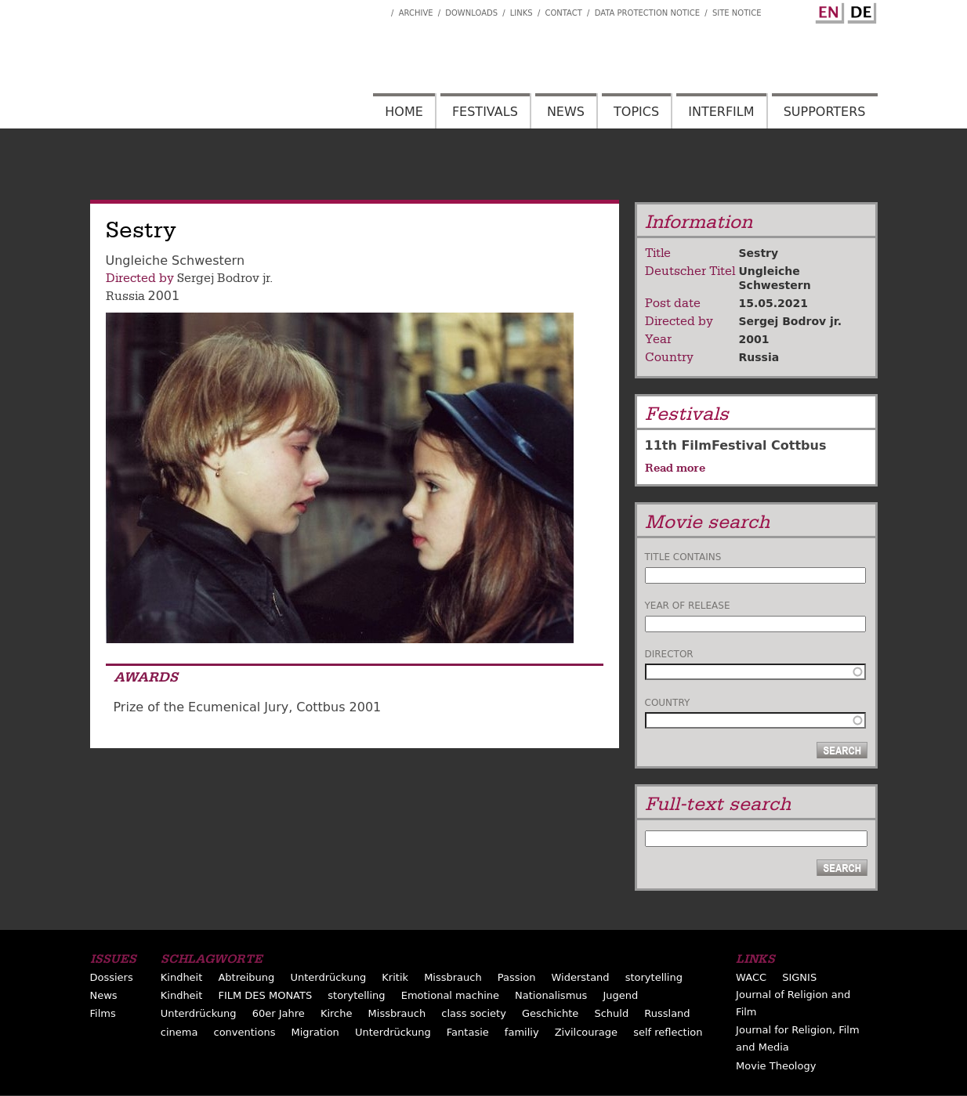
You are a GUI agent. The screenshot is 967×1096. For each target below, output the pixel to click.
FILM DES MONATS (265, 995)
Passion (517, 977)
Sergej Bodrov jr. (225, 278)
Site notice (737, 13)
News (566, 111)
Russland (667, 1013)
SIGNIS (799, 977)
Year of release (687, 605)
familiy (522, 1032)
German (860, 10)
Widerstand (580, 977)
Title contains (683, 557)
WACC (751, 977)
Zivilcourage (586, 1032)
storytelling (654, 977)
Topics (636, 111)
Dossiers (111, 977)
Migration (315, 1032)
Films (103, 1013)
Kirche (337, 1013)
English (827, 10)
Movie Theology (776, 1066)
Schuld (611, 1013)
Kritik (395, 977)
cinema (179, 1032)
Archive (416, 13)
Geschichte (550, 1013)
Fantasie (468, 1032)
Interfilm (721, 111)
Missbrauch (453, 977)
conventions (244, 1032)
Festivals (485, 111)
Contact (563, 13)
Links (521, 13)
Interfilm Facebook (379, 9)
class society (473, 1013)
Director (669, 654)
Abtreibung (246, 977)
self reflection (667, 1032)
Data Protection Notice (648, 13)
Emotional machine (450, 995)
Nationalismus (551, 995)
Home (404, 111)
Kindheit (182, 977)
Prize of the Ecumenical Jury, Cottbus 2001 (248, 707)
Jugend (620, 995)
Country (667, 702)
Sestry (759, 253)
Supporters (825, 111)
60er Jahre (278, 1013)
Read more (675, 468)
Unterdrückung (328, 977)
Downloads (471, 13)
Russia (125, 296)
